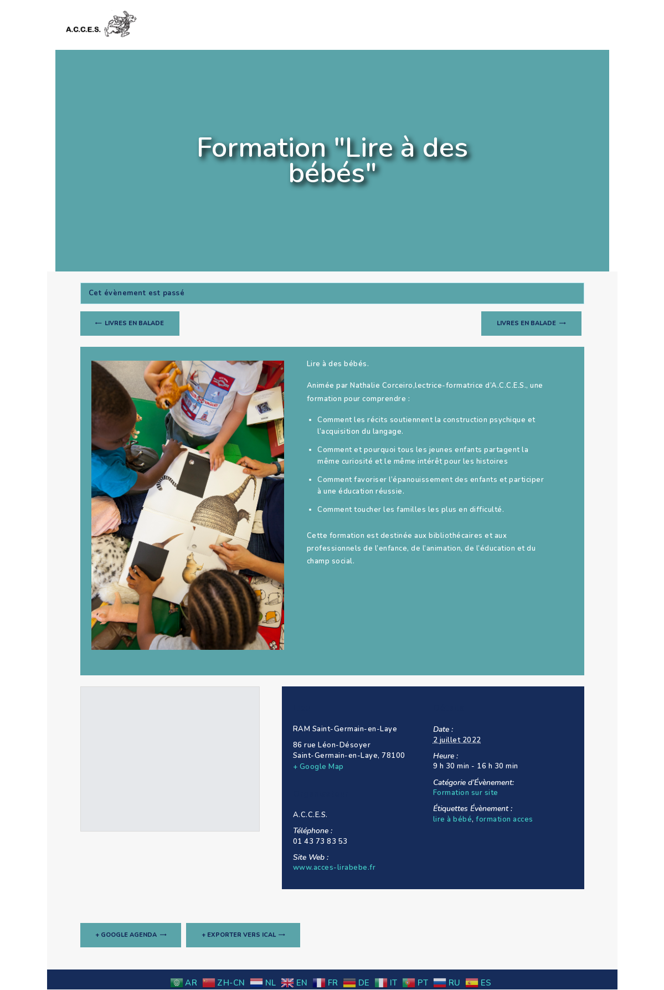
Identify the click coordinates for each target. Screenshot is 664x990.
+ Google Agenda (126, 935)
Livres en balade (134, 323)
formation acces (504, 819)
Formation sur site (465, 793)
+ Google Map (318, 767)
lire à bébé (452, 819)
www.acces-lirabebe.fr (334, 868)
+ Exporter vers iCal (239, 935)
